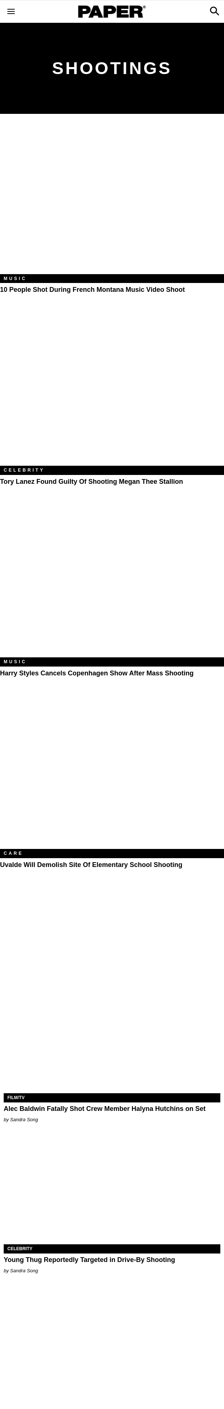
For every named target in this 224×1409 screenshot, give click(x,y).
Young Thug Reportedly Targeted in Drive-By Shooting (89, 1259)
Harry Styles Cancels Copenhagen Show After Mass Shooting (96, 673)
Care (13, 853)
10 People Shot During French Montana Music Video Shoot (92, 289)
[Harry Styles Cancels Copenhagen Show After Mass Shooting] (112, 582)
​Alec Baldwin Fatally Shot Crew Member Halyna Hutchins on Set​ (105, 1108)
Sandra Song (24, 1119)
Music (15, 278)
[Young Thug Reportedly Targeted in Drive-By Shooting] (112, 1190)
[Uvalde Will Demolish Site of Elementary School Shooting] (112, 774)
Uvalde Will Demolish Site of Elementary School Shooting (91, 864)
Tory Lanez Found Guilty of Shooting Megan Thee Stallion (91, 481)
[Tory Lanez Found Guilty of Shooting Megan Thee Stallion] (112, 391)
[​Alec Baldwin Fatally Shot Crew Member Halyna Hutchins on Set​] (112, 1039)
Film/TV (16, 1097)
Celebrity (24, 470)
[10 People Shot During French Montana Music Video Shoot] (112, 199)
